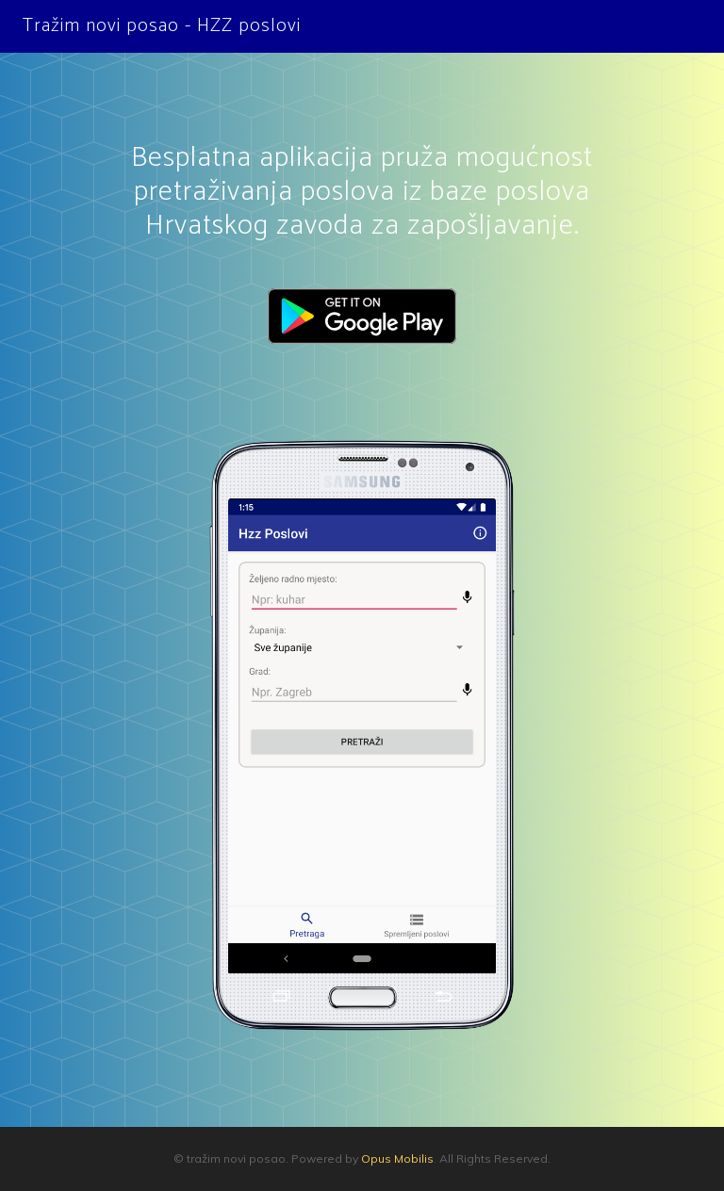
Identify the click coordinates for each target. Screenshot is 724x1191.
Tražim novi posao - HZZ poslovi (162, 25)
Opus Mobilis (397, 1158)
